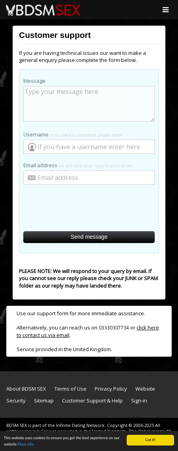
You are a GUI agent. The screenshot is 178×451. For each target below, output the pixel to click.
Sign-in (139, 400)
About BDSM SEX (26, 388)
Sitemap (44, 400)
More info (26, 444)
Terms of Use (70, 388)
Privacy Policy (111, 388)
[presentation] (89, 208)
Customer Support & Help (92, 400)
